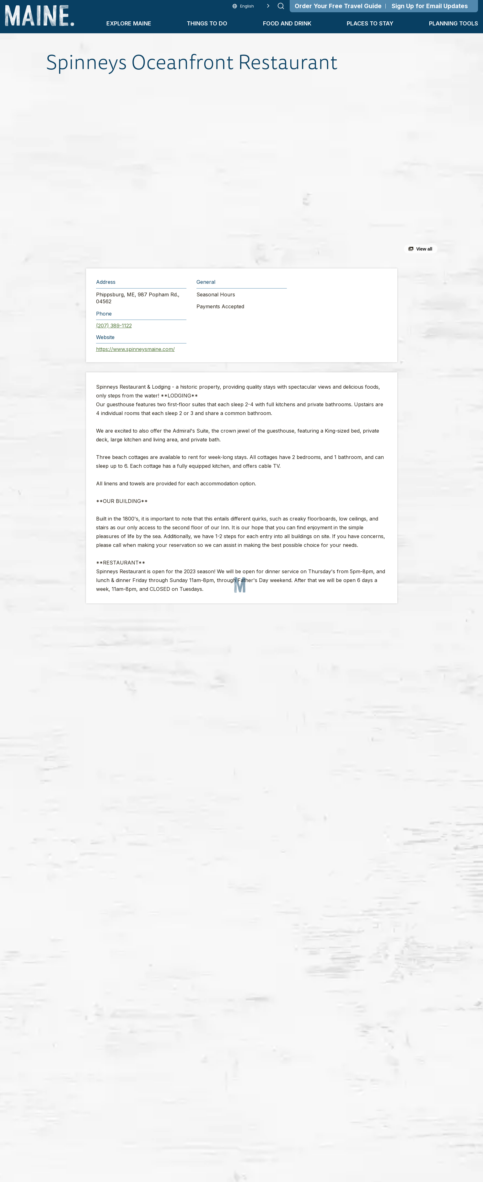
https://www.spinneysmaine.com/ (135, 349)
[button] (173, 170)
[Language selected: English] (251, 6)
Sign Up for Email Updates (430, 6)
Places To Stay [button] (370, 23)
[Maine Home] (39, 15)
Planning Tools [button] (453, 23)
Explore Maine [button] (128, 23)
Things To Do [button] (207, 23)
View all (424, 248)
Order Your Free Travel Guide (338, 6)
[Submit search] (281, 6)
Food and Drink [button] (287, 23)
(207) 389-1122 (114, 325)
